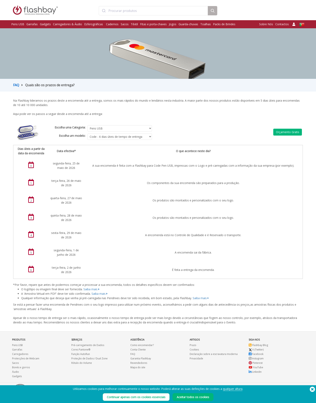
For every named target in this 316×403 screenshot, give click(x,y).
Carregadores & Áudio (67, 24)
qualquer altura (232, 389)
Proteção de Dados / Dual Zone (89, 358)
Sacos (125, 24)
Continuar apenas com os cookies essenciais (136, 397)
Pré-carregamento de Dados (87, 345)
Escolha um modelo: (72, 136)
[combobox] (153, 10)
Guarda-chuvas (188, 24)
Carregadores (20, 354)
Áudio (15, 372)
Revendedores (138, 363)
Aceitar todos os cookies (193, 397)
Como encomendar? (142, 345)
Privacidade (196, 358)
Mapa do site (137, 367)
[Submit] (103, 10)
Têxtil (134, 24)
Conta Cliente (138, 349)
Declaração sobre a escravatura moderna (214, 354)
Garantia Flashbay (140, 358)
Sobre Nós (266, 24)
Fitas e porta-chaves (153, 24)
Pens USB (17, 24)
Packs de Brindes (224, 24)
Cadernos (112, 24)
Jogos (172, 24)
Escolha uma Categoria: (70, 127)
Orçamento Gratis (287, 132)
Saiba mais (90, 289)
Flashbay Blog (258, 345)
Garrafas (32, 24)
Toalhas (205, 24)
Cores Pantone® (80, 349)
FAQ (16, 85)
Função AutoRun (80, 354)
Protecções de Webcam (25, 358)
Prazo (193, 345)
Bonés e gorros (21, 367)
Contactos (282, 24)
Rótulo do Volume (81, 363)
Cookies (194, 349)
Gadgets (45, 24)
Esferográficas (94, 24)
